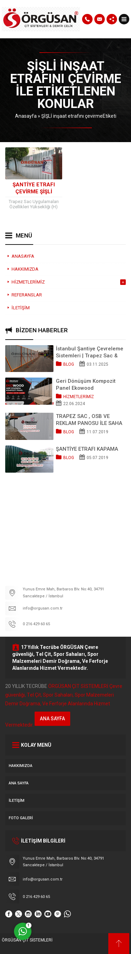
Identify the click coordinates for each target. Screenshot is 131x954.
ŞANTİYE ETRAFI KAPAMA (87, 449)
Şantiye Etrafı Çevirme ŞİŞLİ (34, 188)
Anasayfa (26, 116)
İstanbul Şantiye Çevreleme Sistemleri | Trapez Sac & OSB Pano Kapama (89, 352)
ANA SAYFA (52, 718)
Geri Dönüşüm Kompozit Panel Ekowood (86, 384)
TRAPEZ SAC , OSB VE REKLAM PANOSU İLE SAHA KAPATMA (89, 420)
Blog (68, 364)
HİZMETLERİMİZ (78, 396)
